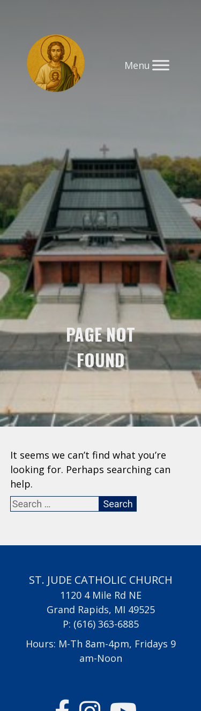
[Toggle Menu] (160, 65)
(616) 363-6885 (106, 623)
